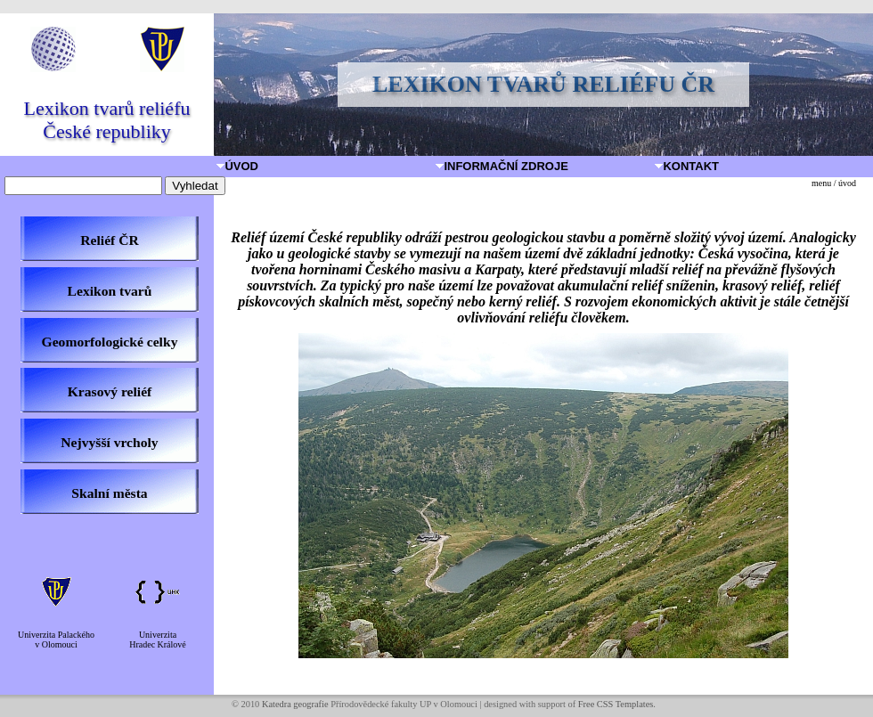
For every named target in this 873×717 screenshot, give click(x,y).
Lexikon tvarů (110, 290)
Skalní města (109, 493)
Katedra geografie (295, 704)
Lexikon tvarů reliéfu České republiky (107, 120)
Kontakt (688, 166)
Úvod (238, 166)
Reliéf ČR (109, 240)
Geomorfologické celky (110, 341)
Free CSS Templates (616, 704)
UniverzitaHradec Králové (157, 639)
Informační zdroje (502, 166)
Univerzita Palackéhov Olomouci (56, 639)
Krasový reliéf (110, 391)
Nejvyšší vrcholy (109, 442)
